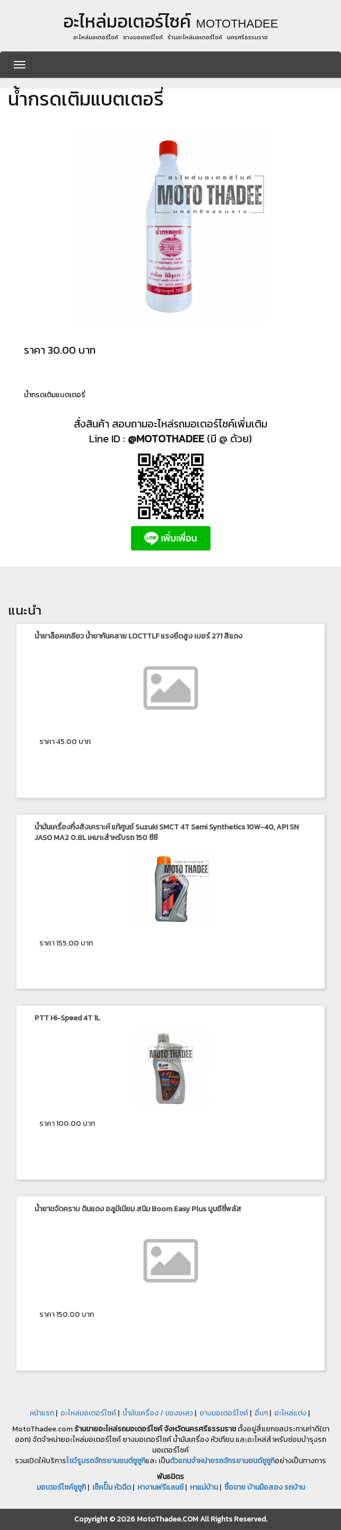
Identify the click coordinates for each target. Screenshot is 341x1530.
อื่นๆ (261, 1413)
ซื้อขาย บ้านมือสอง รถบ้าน (264, 1487)
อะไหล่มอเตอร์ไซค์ (88, 1413)
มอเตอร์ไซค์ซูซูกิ (61, 1487)
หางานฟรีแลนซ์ (160, 1487)
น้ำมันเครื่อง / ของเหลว (158, 1413)
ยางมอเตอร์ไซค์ (223, 1413)
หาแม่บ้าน (204, 1487)
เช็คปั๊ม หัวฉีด (111, 1487)
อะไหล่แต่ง (290, 1413)
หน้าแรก (42, 1413)
